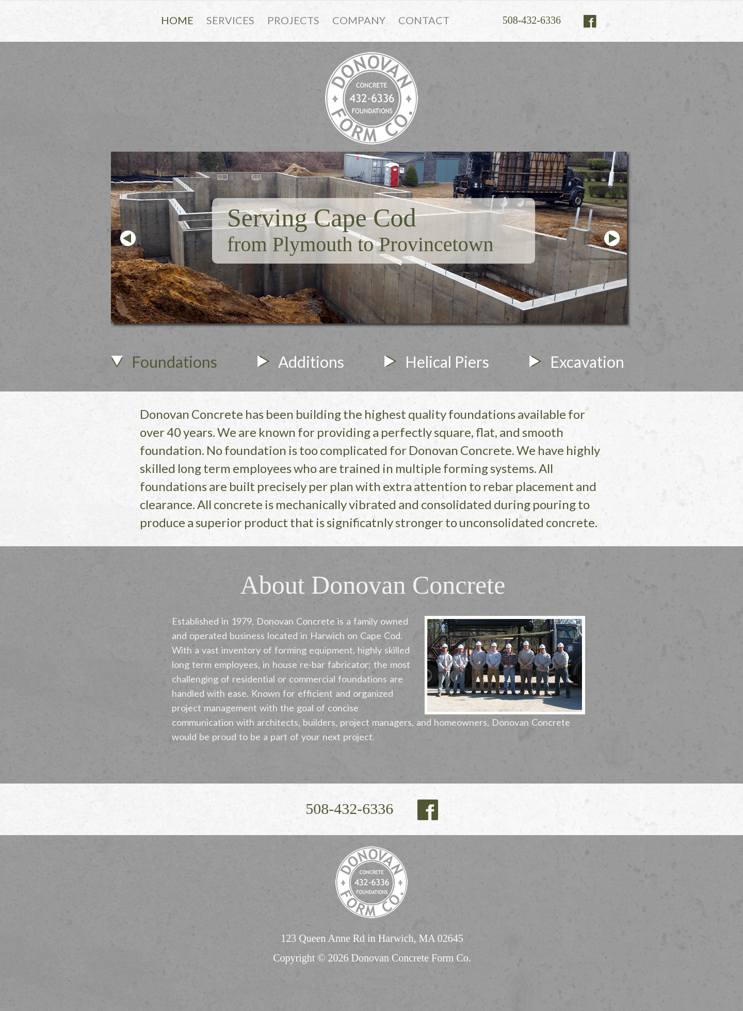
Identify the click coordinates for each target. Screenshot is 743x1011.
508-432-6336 (532, 20)
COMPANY (358, 20)
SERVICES (230, 20)
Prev (128, 238)
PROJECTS (293, 20)
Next (612, 238)
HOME (177, 20)
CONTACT (423, 20)
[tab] (164, 373)
